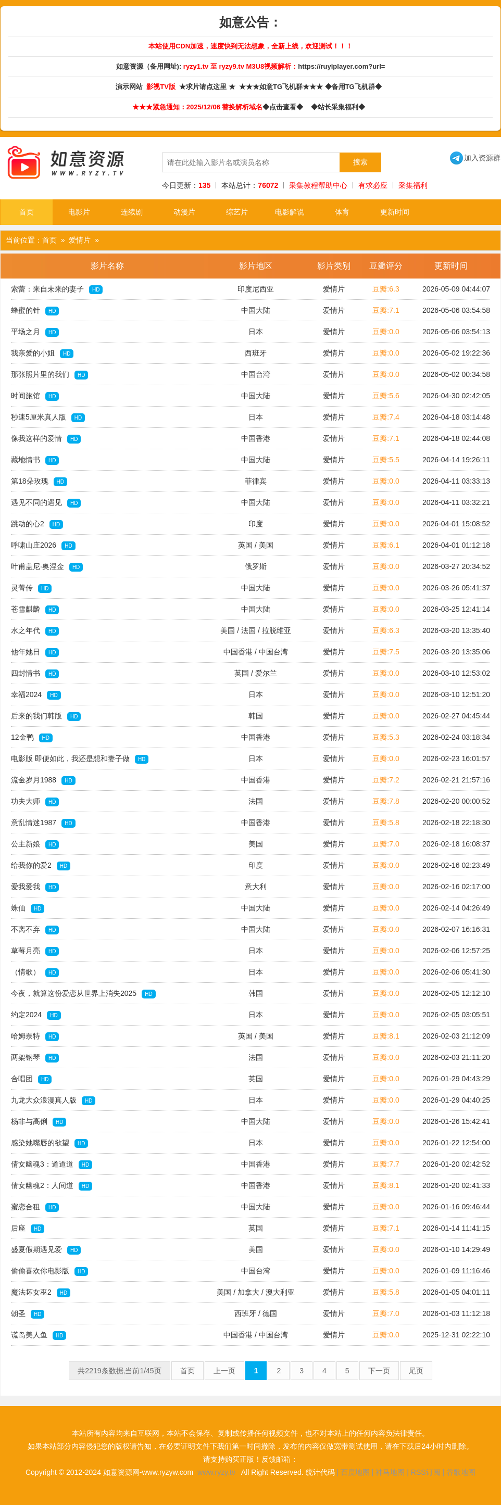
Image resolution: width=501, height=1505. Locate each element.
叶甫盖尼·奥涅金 (47, 567)
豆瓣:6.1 (385, 545)
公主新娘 (35, 844)
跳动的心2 (37, 524)
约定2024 (36, 1015)
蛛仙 (27, 908)
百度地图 (355, 1472)
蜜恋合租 (35, 1207)
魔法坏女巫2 (40, 1292)
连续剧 (132, 212)
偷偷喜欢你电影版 (49, 1271)
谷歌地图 (460, 1472)
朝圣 (27, 1314)
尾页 (416, 1371)
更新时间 (394, 212)
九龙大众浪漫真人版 (53, 1100)
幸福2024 (36, 695)
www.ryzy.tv (216, 1472)
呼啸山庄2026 (43, 545)
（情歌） (35, 972)
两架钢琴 (35, 1058)
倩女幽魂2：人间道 (51, 1186)
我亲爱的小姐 (42, 353)
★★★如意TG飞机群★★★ (282, 87)
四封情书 (35, 673)
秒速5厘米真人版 (48, 417)
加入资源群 (475, 158)
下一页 (379, 1371)
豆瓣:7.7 (385, 1164)
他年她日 (35, 652)
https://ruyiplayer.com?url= (341, 66)
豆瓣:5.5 (385, 460)
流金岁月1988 (43, 780)
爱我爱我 (35, 887)
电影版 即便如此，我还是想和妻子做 (79, 759)
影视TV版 (161, 87)
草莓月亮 (35, 951)
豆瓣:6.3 (385, 289)
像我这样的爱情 (46, 439)
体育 (342, 212)
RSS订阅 (426, 1472)
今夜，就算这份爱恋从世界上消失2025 (83, 993)
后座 (27, 1228)
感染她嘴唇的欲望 (49, 1143)
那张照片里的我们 (49, 375)
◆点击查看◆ (284, 107)
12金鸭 (32, 737)
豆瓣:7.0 (385, 844)
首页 (26, 212)
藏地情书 (35, 460)
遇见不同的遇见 (46, 503)
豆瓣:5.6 (385, 395)
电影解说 (289, 212)
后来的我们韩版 (46, 716)
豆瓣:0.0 (385, 331)
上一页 (224, 1371)
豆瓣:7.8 (385, 801)
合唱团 (31, 1079)
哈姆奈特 (35, 1036)
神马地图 (390, 1472)
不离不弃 (35, 929)
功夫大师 (35, 801)
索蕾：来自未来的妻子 (57, 289)
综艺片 (237, 212)
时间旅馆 (35, 396)
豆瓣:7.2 (385, 780)
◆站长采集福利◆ (340, 107)
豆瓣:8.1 (385, 1036)
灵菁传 (31, 588)
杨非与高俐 (38, 1122)
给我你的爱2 (40, 865)
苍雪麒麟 (35, 609)
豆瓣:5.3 (385, 737)
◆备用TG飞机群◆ (355, 87)
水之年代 (35, 631)
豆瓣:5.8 (385, 822)
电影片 (79, 212)
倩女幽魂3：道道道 (51, 1164)
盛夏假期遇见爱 (46, 1250)
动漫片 (184, 212)
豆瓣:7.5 (385, 652)
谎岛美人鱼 (38, 1335)
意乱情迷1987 (43, 823)
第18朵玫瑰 (39, 481)
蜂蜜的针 (35, 310)
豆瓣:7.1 (385, 310)
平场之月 (35, 332)
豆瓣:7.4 (385, 417)
